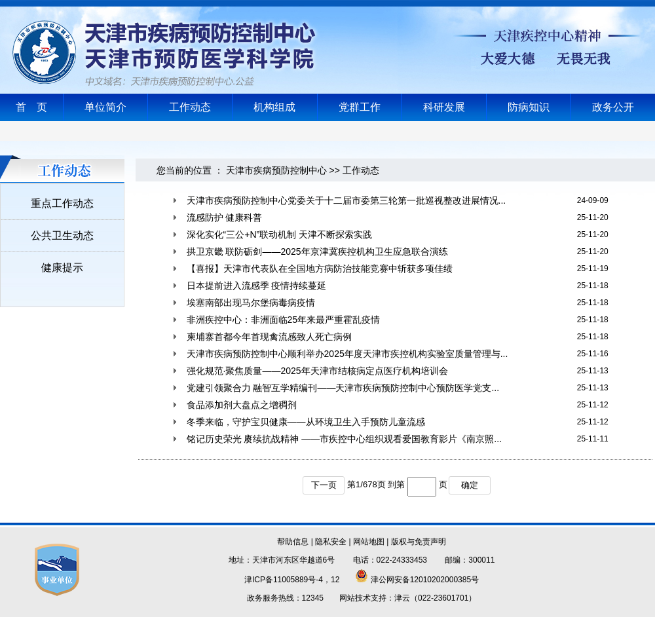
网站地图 (368, 541)
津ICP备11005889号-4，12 (291, 579)
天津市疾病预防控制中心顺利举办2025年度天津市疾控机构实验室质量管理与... (347, 353)
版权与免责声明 (418, 541)
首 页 (31, 107)
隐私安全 (330, 541)
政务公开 (613, 107)
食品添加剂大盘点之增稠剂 (242, 405)
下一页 (324, 485)
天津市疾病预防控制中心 (276, 170)
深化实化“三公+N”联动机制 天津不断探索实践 (280, 234)
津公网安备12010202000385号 (417, 579)
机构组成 (274, 107)
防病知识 (529, 107)
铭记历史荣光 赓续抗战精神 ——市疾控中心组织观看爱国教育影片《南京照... (344, 439)
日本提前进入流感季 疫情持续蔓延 (257, 285)
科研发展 (444, 107)
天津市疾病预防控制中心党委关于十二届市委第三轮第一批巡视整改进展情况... (346, 200)
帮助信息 (293, 541)
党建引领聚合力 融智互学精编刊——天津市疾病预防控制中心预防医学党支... (343, 388)
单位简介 (105, 107)
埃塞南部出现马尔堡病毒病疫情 (251, 302)
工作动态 (190, 107)
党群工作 (360, 107)
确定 (469, 485)
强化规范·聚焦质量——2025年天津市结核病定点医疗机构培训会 (317, 370)
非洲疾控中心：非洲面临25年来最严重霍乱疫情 (284, 319)
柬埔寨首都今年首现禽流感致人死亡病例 (269, 336)
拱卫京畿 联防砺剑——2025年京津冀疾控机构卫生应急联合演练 (317, 251)
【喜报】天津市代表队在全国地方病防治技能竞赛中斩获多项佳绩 (320, 268)
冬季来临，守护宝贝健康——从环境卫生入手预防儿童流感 (306, 422)
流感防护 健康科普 (225, 217)
